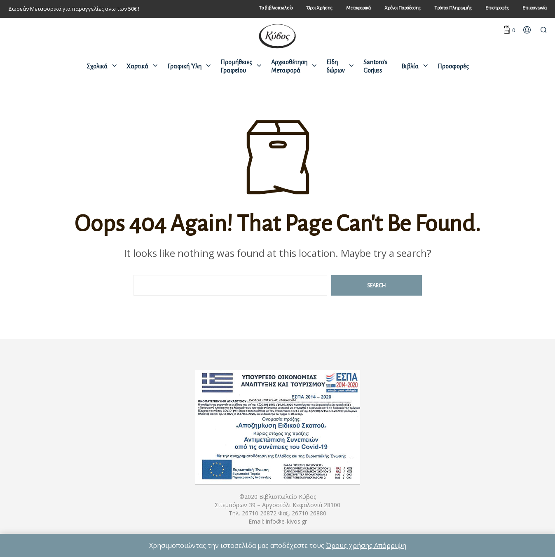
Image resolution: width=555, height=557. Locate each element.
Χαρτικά (137, 66)
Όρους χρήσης (350, 545)
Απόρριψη (390, 545)
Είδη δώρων (335, 66)
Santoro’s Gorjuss (375, 66)
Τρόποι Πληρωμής (453, 8)
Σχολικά (97, 66)
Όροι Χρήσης (319, 8)
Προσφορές (453, 66)
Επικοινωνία (534, 8)
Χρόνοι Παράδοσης (402, 8)
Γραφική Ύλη (184, 66)
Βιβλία (410, 66)
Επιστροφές (497, 8)
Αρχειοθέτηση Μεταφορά (289, 66)
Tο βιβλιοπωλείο (276, 8)
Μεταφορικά (358, 8)
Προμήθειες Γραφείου (236, 66)
